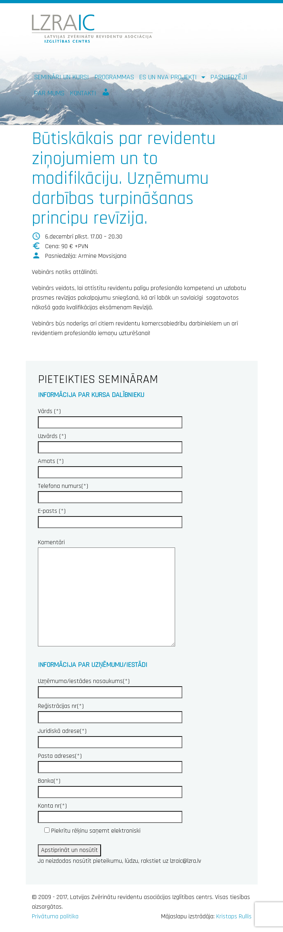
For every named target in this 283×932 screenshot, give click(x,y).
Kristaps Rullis (234, 916)
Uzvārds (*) (110, 441)
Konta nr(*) (110, 811)
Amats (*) (110, 466)
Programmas (114, 77)
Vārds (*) (110, 416)
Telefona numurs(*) (110, 491)
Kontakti (83, 93)
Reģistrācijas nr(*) (110, 711)
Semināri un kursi (61, 77)
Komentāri (106, 593)
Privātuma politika (55, 916)
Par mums (49, 93)
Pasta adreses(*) (110, 761)
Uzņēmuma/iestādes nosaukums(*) (110, 686)
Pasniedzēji (229, 77)
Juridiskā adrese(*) (110, 736)
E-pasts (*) (110, 516)
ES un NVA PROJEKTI (169, 77)
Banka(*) (110, 786)
